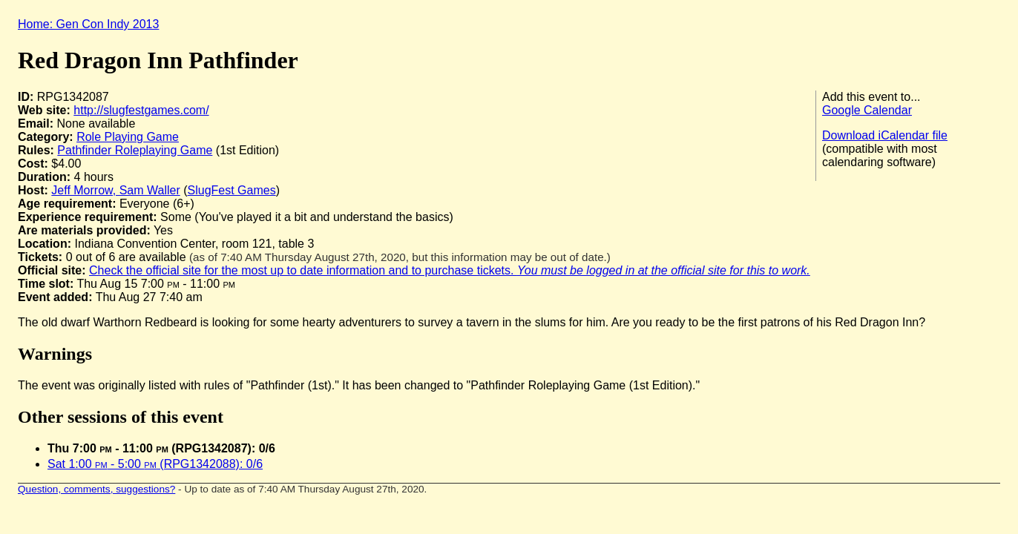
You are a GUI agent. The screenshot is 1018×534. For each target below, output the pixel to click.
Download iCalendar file (885, 135)
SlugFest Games (232, 190)
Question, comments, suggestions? (96, 489)
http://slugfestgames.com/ (140, 110)
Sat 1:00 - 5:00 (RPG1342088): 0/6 (155, 464)
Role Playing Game (127, 137)
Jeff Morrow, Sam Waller (115, 190)
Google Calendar (867, 110)
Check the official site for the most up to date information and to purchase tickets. (449, 270)
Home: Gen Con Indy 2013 (88, 24)
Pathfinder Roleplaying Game (134, 150)
